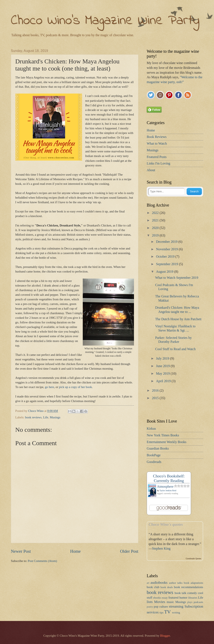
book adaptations (193, 582)
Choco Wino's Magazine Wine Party (105, 21)
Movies (159, 602)
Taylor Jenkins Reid (167, 490)
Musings (55, 417)
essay (165, 597)
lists (150, 602)
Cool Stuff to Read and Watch (175, 349)
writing (176, 612)
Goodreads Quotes (193, 558)
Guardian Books (158, 448)
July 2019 (163, 358)
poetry (150, 606)
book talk (180, 593)
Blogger (165, 635)
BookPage (154, 455)
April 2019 (164, 381)
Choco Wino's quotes (166, 524)
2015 (155, 398)
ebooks (157, 597)
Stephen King (161, 548)
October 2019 (165, 256)
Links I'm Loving (158, 163)
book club (153, 587)
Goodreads (154, 462)
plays (189, 602)
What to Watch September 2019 (176, 278)
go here (49, 387)
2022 (155, 213)
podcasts (198, 602)
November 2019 (167, 249)
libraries (192, 597)
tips (161, 612)
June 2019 (163, 366)
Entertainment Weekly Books (166, 442)
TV (167, 611)
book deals (166, 587)
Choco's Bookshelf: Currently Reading (169, 478)
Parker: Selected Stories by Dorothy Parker (173, 340)
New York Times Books (163, 435)
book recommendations (188, 587)
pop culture (161, 606)
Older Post (129, 551)
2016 (155, 390)
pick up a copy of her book (75, 387)
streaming (176, 606)
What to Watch (157, 143)
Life (45, 417)
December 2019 (167, 242)
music (170, 602)
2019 (155, 235)
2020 (155, 228)
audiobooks (158, 582)
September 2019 (167, 264)
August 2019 (165, 272)
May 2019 (163, 373)
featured (173, 597)
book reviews (33, 417)
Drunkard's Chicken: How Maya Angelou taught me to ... (177, 310)
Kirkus (151, 429)
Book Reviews (157, 137)
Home (75, 551)
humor (183, 597)
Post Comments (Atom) (42, 561)
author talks (176, 582)
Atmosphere (165, 486)
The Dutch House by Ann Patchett (178, 319)
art (148, 583)
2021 (155, 220)
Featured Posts (157, 157)
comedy (192, 593)
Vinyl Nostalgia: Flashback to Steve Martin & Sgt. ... (175, 328)
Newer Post (21, 551)
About (151, 170)
